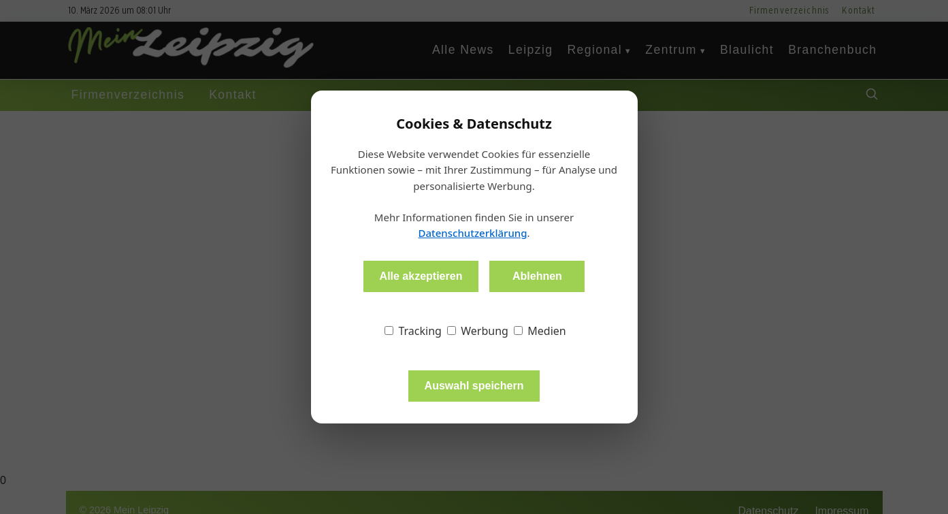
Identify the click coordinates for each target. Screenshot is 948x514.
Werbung (477, 330)
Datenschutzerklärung (472, 233)
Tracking (413, 330)
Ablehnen (537, 276)
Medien (540, 330)
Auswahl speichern (474, 385)
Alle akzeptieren (421, 276)
